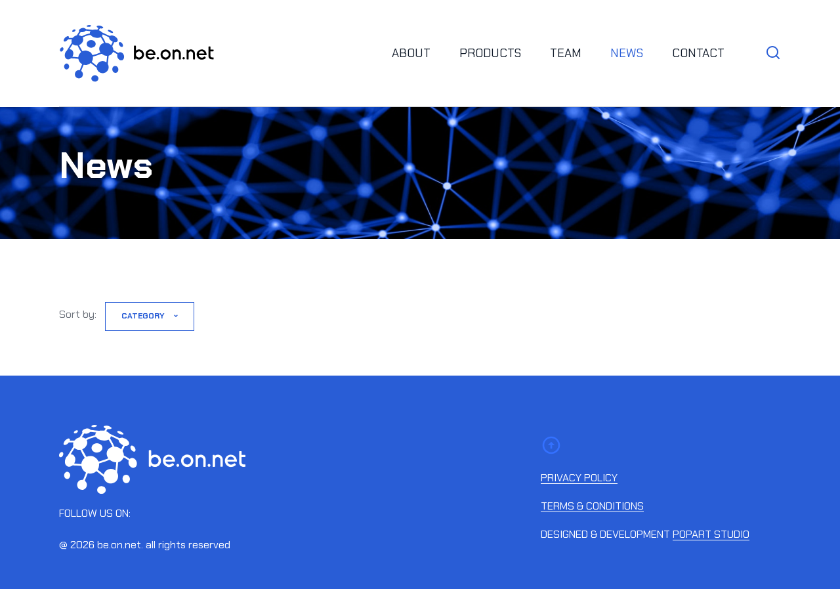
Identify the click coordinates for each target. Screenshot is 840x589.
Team (565, 53)
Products (490, 53)
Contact (698, 53)
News (626, 53)
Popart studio (711, 534)
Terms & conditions (592, 506)
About (411, 53)
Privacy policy (579, 478)
